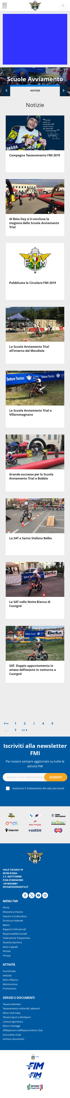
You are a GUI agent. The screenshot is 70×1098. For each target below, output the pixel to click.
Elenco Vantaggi (11, 1025)
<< (6, 723)
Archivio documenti (13, 1039)
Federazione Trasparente (16, 938)
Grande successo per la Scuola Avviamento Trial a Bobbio (31, 476)
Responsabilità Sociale (15, 933)
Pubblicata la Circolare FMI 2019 (32, 283)
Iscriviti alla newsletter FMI (35, 749)
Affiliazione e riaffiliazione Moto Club (23, 1030)
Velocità (7, 975)
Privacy (7, 955)
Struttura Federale (13, 920)
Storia (6, 907)
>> (24, 730)
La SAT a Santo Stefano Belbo (30, 538)
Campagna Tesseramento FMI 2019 (34, 155)
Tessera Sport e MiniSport (17, 1017)
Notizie (35, 90)
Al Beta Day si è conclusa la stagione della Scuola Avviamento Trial (34, 223)
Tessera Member (12, 1004)
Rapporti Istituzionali (14, 929)
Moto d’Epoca (10, 979)
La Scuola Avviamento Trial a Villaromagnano (30, 412)
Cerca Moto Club (12, 1034)
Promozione (9, 988)
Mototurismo (10, 984)
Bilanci (6, 925)
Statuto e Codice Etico (15, 916)
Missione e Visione (13, 911)
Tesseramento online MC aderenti (21, 1008)
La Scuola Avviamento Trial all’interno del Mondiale (29, 349)
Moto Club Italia (11, 1013)
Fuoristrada (9, 971)
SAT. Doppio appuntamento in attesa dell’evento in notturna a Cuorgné (32, 670)
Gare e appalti (10, 946)
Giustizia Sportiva (12, 942)
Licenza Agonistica (13, 1021)
